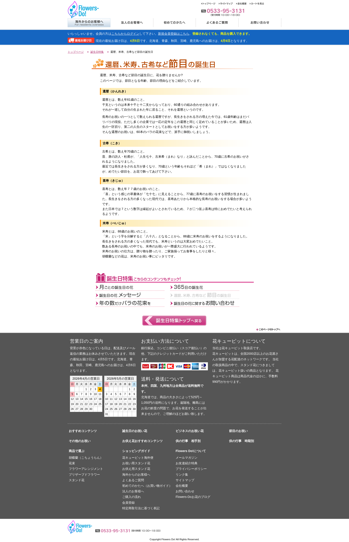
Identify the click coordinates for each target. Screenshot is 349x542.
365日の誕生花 (207, 287)
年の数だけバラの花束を (132, 303)
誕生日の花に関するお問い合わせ (207, 303)
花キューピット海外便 (137, 457)
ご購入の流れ (131, 497)
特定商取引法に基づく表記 (141, 508)
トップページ (210, 3)
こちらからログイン (125, 33)
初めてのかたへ (174, 22)
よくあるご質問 (217, 22)
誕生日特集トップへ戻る (174, 321)
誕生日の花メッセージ (132, 295)
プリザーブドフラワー (84, 474)
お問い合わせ (259, 22)
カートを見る (257, 3)
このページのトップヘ (268, 329)
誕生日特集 (97, 51)
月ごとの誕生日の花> (132, 287)
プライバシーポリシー (191, 469)
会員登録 (128, 502)
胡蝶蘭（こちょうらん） (86, 457)
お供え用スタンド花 (136, 469)
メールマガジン (186, 457)
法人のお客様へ (131, 22)
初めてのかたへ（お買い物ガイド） (147, 485)
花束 (72, 463)
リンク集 (182, 474)
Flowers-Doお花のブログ (193, 497)
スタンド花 (76, 480)
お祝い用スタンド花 (136, 463)
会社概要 (243, 3)
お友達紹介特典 (186, 463)
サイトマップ (227, 3)
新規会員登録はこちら (173, 33)
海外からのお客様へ (89, 22)
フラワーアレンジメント (86, 469)
